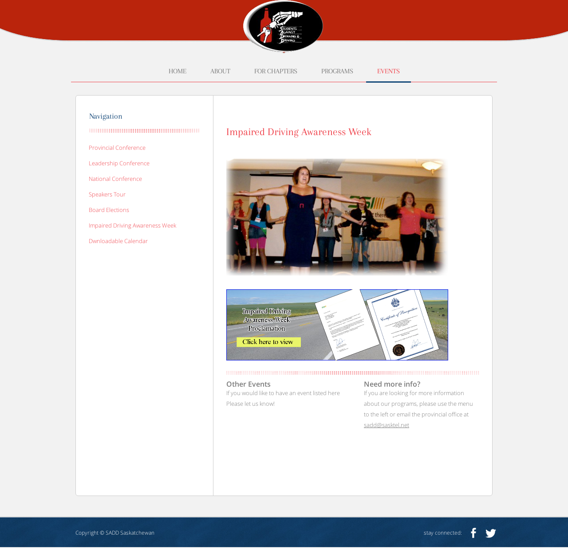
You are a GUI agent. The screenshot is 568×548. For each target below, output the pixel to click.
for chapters (275, 71)
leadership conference (119, 163)
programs (337, 71)
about (220, 71)
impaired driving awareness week (132, 225)
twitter (491, 533)
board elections (109, 210)
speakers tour (107, 194)
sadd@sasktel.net (386, 425)
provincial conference (117, 148)
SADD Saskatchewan (130, 532)
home (177, 71)
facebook (473, 533)
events (388, 71)
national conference (115, 179)
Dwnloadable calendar (118, 241)
